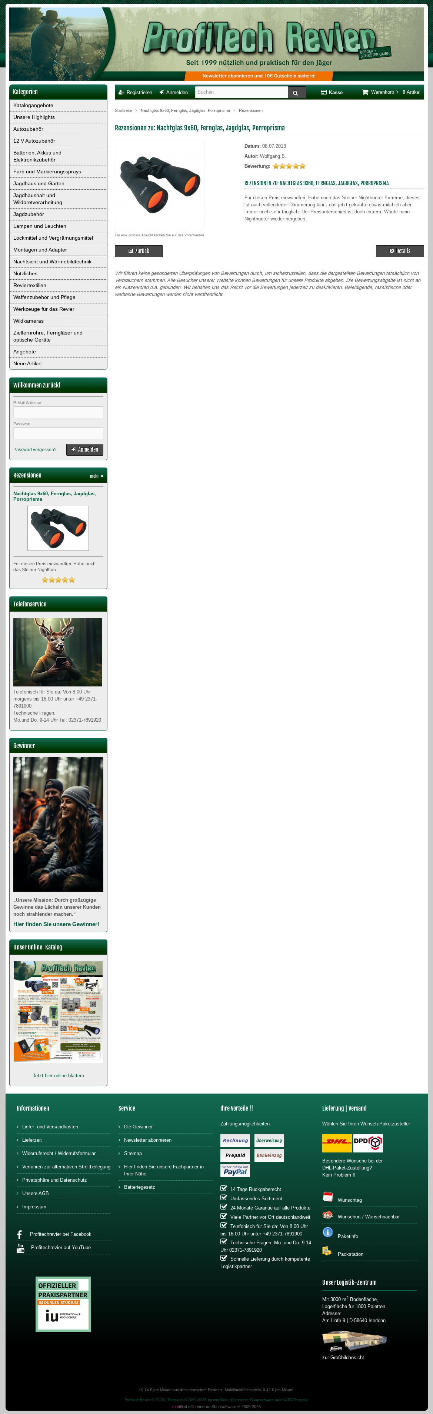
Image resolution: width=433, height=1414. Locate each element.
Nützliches (25, 273)
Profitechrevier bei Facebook (54, 1235)
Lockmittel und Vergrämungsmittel (53, 238)
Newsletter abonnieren (145, 1140)
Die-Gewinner (136, 1126)
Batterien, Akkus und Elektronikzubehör (37, 156)
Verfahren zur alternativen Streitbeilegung (63, 1166)
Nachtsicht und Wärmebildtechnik (52, 261)
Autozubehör (28, 129)
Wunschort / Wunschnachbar (361, 1215)
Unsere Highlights (34, 117)
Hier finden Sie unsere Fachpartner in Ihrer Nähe (161, 1170)
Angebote (24, 352)
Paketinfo (340, 1233)
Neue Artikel (27, 363)
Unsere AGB (33, 1193)
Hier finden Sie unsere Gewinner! (56, 924)
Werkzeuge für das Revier (43, 309)
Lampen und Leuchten (39, 226)
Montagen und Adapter (40, 250)
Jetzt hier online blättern (58, 1075)
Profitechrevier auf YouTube (54, 1248)
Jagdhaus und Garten (38, 183)
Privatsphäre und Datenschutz (52, 1180)
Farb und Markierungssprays (47, 171)
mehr (96, 476)
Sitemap (130, 1153)
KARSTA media (296, 1400)
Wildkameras (28, 321)
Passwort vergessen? (35, 449)
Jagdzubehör (28, 214)
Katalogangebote (33, 105)
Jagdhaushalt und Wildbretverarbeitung (37, 198)
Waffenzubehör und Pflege (44, 297)
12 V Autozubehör (34, 141)
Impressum (31, 1206)
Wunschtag (342, 1197)
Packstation (342, 1251)
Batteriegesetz (137, 1187)
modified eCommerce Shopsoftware (243, 1400)
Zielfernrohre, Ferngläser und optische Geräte (48, 336)
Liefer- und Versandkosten (47, 1126)
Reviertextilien (29, 285)
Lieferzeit (29, 1140)
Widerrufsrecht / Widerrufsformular (56, 1153)
